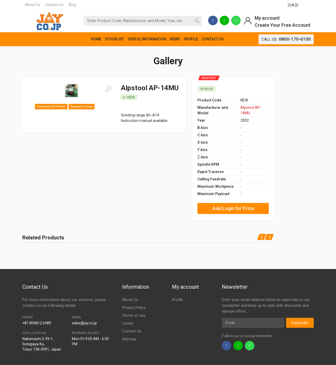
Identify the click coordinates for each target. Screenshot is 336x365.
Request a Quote (81, 106)
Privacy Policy (134, 307)
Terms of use (133, 315)
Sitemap (129, 339)
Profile (177, 299)
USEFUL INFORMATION (147, 39)
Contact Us (54, 5)
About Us (32, 5)
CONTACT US (213, 39)
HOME (96, 39)
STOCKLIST (114, 39)
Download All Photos (51, 106)
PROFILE (191, 39)
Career (128, 323)
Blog (72, 5)
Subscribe (299, 322)
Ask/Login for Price (233, 208)
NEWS (175, 39)
